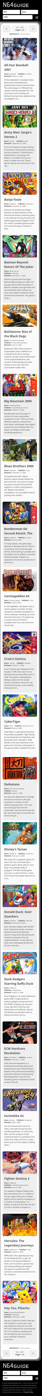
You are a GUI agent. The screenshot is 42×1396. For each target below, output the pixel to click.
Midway (27, 663)
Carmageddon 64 (16, 596)
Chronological (25, 34)
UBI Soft (15, 273)
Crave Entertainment (19, 343)
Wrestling (13, 1057)
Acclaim (29, 74)
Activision (29, 854)
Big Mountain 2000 (18, 401)
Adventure (13, 1250)
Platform (13, 204)
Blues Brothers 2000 (19, 466)
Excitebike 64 (14, 1116)
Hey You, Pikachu (17, 1308)
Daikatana (11, 784)
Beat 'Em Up (14, 271)
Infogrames (16, 990)
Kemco (14, 791)
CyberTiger (12, 722)
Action (12, 141)
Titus (28, 470)
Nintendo (28, 1120)
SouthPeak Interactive (20, 408)
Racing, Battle (15, 600)
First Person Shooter (17, 340)
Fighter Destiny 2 (16, 1179)
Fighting (13, 1183)
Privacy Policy (28, 1392)
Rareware (29, 204)
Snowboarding (15, 405)
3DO (26, 141)
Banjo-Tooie (12, 200)
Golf (11, 726)
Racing (12, 663)
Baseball (13, 74)
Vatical (28, 538)
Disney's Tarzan (15, 849)
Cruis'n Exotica (15, 659)
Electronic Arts (28, 726)
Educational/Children (17, 1312)
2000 (21, 76)
